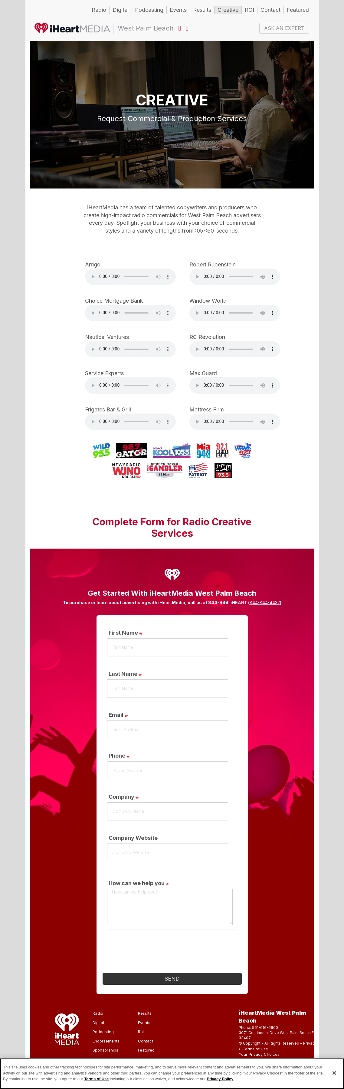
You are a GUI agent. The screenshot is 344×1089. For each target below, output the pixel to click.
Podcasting (149, 10)
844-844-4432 (265, 602)
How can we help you (137, 883)
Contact (270, 10)
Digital (121, 10)
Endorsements (106, 1041)
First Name (123, 633)
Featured (298, 10)
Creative (228, 10)
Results (202, 10)
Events (178, 10)
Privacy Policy (220, 1079)
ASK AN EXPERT (284, 28)
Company (121, 797)
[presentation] (149, 955)
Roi (141, 1031)
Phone (117, 755)
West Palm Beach (72, 29)
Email (116, 715)
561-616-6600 (265, 1027)
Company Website (133, 838)
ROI (249, 10)
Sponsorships (105, 1050)
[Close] (334, 1073)
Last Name (123, 674)
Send (172, 978)
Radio (99, 10)
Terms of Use (255, 1048)
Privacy (310, 1043)
